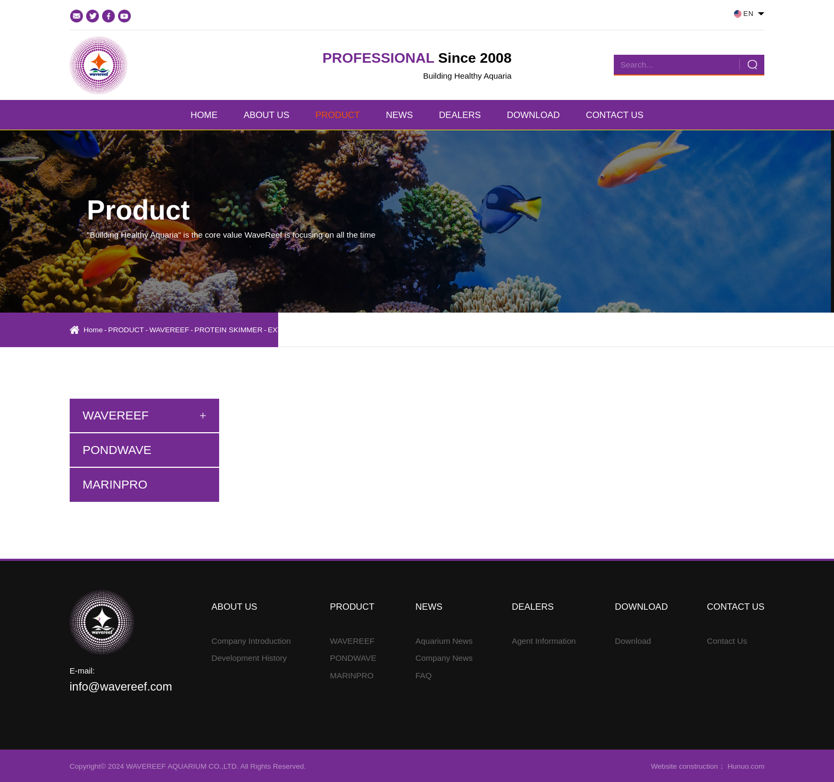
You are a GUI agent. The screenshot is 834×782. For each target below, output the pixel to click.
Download (633, 640)
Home (93, 330)
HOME (204, 115)
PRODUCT (337, 115)
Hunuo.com (744, 766)
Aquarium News (444, 640)
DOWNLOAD (533, 115)
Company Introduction (251, 640)
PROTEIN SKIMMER (229, 330)
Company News (444, 657)
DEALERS (460, 115)
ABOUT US (266, 115)
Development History (249, 657)
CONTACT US (615, 115)
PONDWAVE (353, 657)
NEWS (399, 115)
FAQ (423, 675)
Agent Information (544, 640)
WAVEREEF (169, 330)
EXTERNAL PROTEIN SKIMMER (322, 330)
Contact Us (727, 640)
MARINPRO (351, 675)
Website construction (684, 766)
